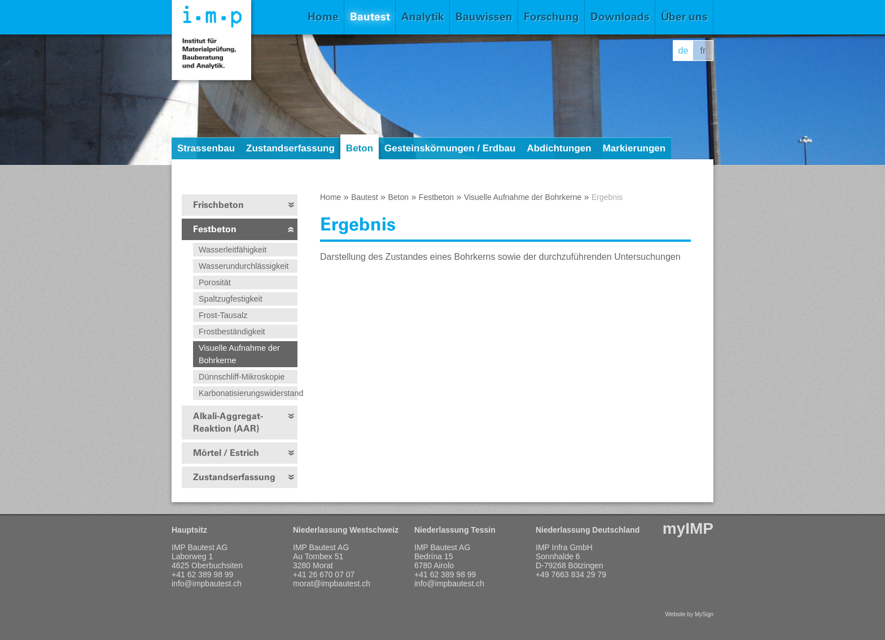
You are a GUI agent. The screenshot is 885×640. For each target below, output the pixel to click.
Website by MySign (689, 614)
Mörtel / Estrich (226, 452)
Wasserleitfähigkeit (232, 249)
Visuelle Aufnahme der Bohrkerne (239, 354)
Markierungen (634, 148)
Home (323, 16)
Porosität (215, 282)
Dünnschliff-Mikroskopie (242, 376)
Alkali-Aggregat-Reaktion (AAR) (228, 422)
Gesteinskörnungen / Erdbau (449, 148)
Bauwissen (483, 16)
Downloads (620, 16)
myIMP (688, 528)
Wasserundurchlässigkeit (243, 266)
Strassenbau (206, 148)
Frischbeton (218, 204)
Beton (359, 148)
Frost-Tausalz (223, 315)
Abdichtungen (559, 148)
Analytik (422, 16)
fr (703, 50)
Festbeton (214, 229)
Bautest (370, 16)
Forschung (551, 16)
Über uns (684, 16)
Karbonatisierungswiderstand (248, 393)
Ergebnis (607, 197)
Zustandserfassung (290, 148)
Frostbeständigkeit (232, 331)
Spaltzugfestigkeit (230, 298)
